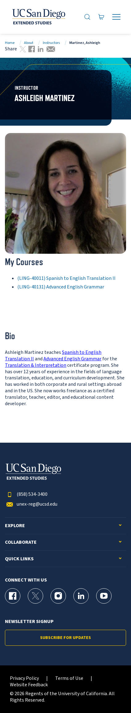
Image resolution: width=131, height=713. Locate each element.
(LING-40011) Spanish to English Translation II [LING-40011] (66, 278)
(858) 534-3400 (26, 494)
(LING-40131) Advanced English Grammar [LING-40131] (60, 287)
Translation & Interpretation (35, 365)
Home (9, 42)
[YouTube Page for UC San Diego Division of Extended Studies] (104, 596)
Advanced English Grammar (72, 358)
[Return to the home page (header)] (38, 17)
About (28, 42)
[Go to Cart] (101, 17)
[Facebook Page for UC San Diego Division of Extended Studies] (12, 596)
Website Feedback (29, 685)
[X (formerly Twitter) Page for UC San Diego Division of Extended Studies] (35, 596)
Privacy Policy (24, 678)
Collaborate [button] (21, 542)
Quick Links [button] (19, 559)
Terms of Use (69, 678)
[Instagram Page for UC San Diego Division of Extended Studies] (58, 596)
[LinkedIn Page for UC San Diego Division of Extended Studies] (81, 596)
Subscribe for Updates (65, 638)
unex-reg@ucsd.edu (31, 504)
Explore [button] (15, 526)
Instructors (51, 42)
